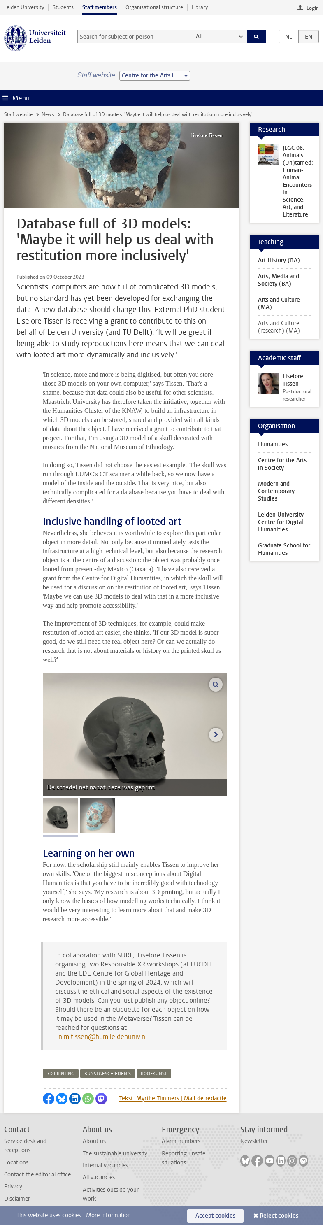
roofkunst (154, 1074)
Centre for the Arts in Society (282, 464)
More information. (109, 1215)
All (199, 36)
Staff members (99, 7)
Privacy (13, 1186)
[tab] (60, 815)
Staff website (18, 114)
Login (313, 8)
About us (94, 1141)
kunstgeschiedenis (107, 1074)
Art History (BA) (279, 260)
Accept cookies (215, 1216)
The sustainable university (115, 1153)
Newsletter (254, 1141)
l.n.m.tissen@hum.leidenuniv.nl (101, 1036)
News (48, 114)
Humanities (273, 444)
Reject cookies (279, 1216)
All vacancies (99, 1177)
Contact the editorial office (37, 1174)
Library (200, 7)
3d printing (60, 1074)
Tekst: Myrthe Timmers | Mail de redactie (173, 1098)
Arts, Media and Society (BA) (278, 280)
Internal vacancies (105, 1165)
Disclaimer (17, 1199)
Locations (16, 1163)
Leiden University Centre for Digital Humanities (281, 522)
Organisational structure (154, 7)
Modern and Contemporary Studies (276, 491)
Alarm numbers (181, 1141)
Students (63, 7)
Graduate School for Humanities (284, 549)
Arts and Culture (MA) (279, 303)
